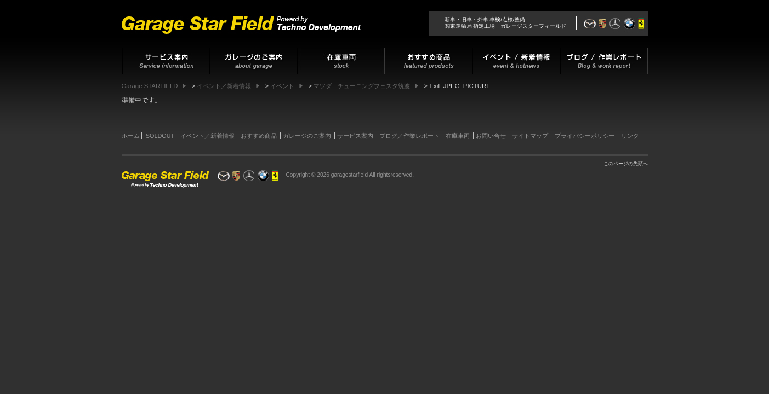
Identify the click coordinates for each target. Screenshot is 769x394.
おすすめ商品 (259, 135)
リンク (630, 135)
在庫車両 (458, 135)
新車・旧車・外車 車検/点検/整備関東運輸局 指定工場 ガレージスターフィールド (506, 22)
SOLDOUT (160, 135)
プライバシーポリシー (585, 135)
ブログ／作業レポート (409, 135)
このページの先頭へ (625, 163)
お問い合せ (491, 135)
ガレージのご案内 (307, 135)
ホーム (131, 135)
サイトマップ (530, 135)
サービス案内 (355, 135)
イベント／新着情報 (207, 135)
